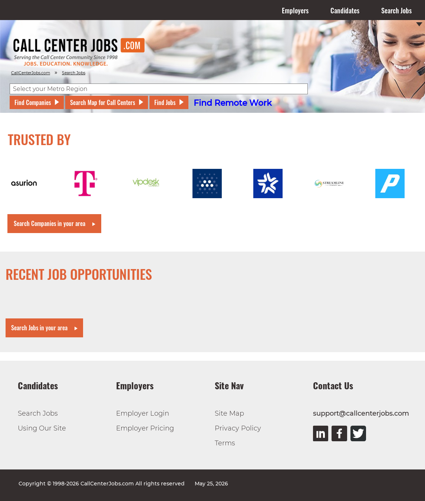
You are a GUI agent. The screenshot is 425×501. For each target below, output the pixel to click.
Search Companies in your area (49, 223)
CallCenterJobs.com (30, 73)
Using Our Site (42, 428)
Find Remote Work (233, 103)
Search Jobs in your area (39, 327)
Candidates (344, 10)
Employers (295, 10)
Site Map (229, 413)
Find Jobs (164, 102)
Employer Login (142, 413)
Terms (225, 443)
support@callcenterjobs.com (361, 413)
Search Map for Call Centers (102, 102)
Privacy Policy (238, 428)
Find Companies (32, 102)
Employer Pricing (145, 428)
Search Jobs (396, 10)
